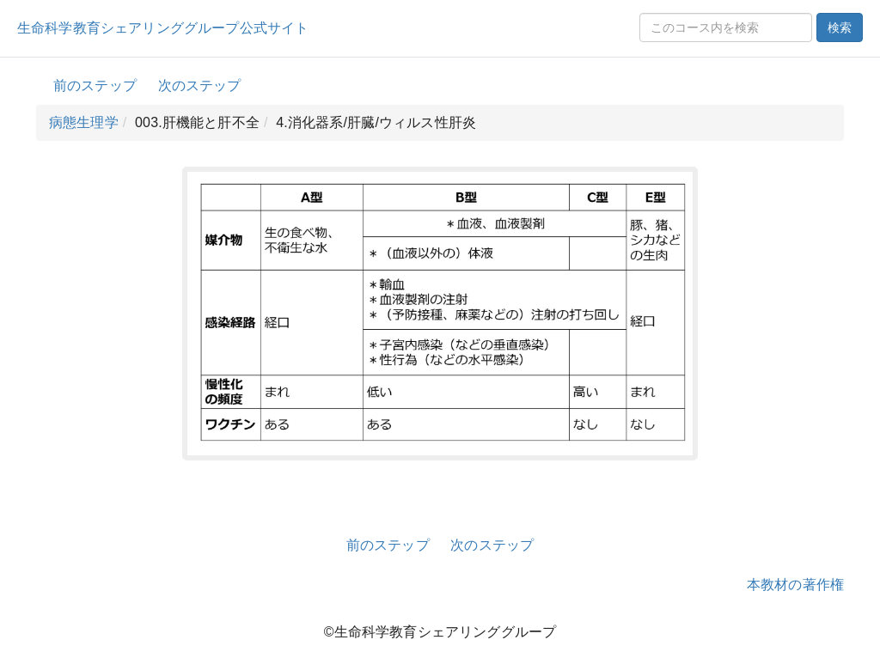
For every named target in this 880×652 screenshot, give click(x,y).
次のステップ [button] (199, 85)
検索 (840, 27)
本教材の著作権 (795, 584)
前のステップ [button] (95, 85)
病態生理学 (84, 122)
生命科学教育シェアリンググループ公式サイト (163, 28)
